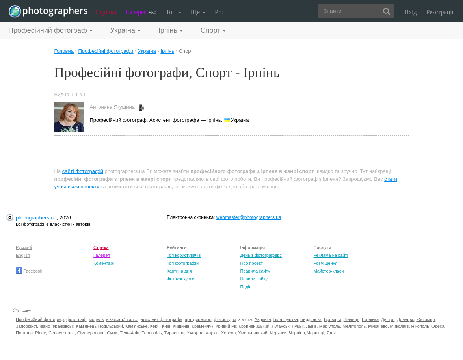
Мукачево (377, 326)
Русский (24, 247)
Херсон (228, 332)
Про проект (251, 263)
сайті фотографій (82, 171)
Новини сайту (254, 278)
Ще (198, 12)
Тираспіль (174, 332)
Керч (155, 326)
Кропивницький (254, 326)
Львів (311, 326)
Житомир (425, 319)
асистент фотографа (161, 319)
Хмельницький (252, 332)
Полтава (24, 332)
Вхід (411, 12)
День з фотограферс (261, 255)
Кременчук (202, 326)
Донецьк (405, 319)
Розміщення (326, 263)
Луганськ (281, 326)
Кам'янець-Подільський (99, 326)
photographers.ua (36, 218)
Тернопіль (152, 332)
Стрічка (105, 12)
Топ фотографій (183, 263)
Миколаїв (399, 326)
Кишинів (181, 326)
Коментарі (103, 263)
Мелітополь (354, 326)
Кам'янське (136, 326)
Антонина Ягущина (112, 107)
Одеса (437, 326)
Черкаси (278, 332)
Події (245, 286)
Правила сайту (255, 271)
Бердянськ (311, 319)
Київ (166, 326)
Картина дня (179, 271)
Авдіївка (263, 319)
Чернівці (315, 332)
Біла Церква (285, 319)
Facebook (29, 271)
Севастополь (61, 332)
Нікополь (420, 326)
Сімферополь (90, 332)
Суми (112, 332)
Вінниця (351, 319)
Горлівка (370, 319)
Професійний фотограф (40, 319)
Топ (173, 12)
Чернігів (297, 332)
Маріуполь (329, 326)
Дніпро (387, 319)
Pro (219, 12)
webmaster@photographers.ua (248, 217)
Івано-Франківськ (56, 326)
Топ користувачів (184, 255)
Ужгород (195, 332)
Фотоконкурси (180, 278)
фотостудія (225, 319)
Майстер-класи (329, 271)
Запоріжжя (26, 326)
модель (96, 319)
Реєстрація (440, 12)
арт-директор (198, 319)
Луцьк (298, 326)
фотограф (76, 319)
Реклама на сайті (331, 255)
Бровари (332, 319)
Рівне (40, 332)
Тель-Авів (129, 332)
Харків (212, 332)
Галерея (141, 12)
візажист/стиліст (122, 319)
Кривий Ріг (226, 326)
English (23, 255)
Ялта (331, 332)
